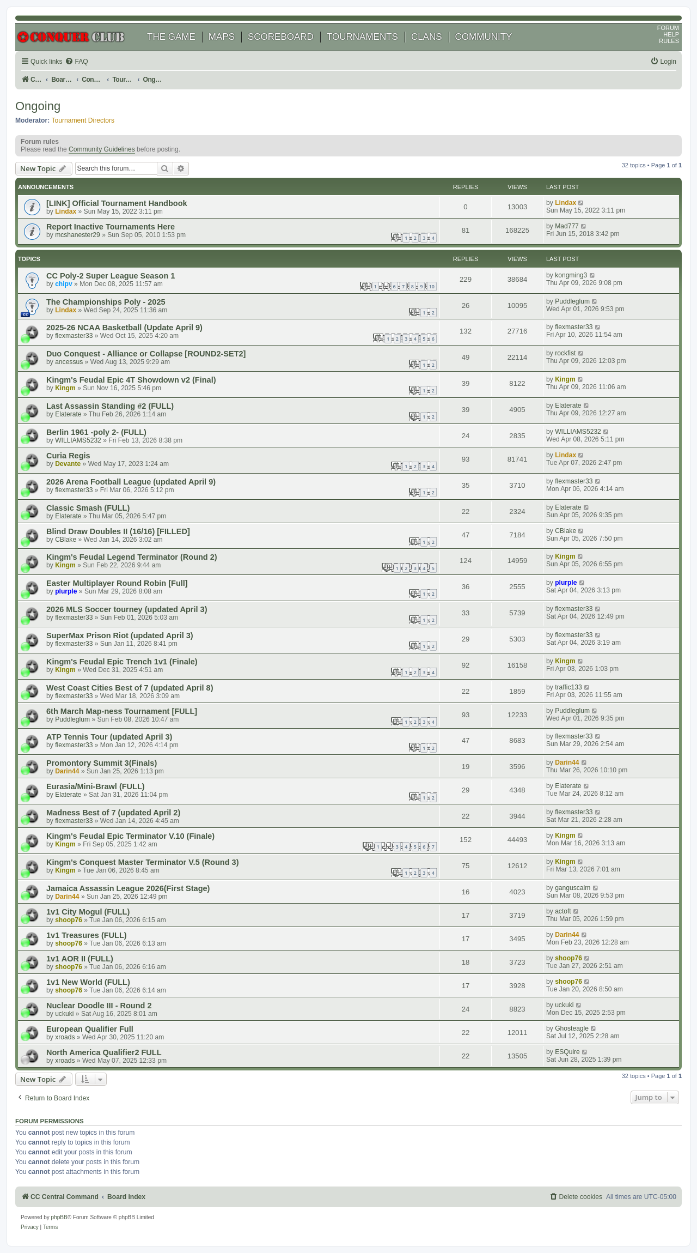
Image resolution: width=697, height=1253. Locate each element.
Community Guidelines (102, 149)
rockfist (565, 353)
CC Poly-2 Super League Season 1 (110, 275)
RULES (669, 41)
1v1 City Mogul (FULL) (88, 911)
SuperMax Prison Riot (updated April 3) (119, 635)
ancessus (69, 362)
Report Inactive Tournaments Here (110, 226)
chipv (63, 284)
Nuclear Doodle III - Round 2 (99, 1005)
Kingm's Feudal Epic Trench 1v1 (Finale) (122, 661)
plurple (66, 591)
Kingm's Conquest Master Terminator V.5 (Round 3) (142, 862)
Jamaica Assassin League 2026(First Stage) (128, 888)
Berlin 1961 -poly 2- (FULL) (96, 432)
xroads (65, 1037)
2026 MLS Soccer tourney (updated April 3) (126, 609)
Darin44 (67, 771)
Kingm (65, 388)
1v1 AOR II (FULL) (79, 958)
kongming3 (571, 275)
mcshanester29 (77, 235)
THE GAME (171, 37)
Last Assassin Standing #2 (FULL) (110, 406)
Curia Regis (68, 455)
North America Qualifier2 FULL (104, 1052)
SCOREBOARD (281, 37)
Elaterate (68, 414)
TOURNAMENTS (362, 37)
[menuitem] (76, 62)
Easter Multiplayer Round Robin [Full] (117, 583)
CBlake (65, 539)
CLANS (426, 37)
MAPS (222, 37)
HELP (671, 34)
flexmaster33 (74, 336)
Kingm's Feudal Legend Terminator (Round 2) (131, 557)
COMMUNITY (483, 37)
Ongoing (37, 106)
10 (432, 286)
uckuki (64, 1014)
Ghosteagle (572, 1028)
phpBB (59, 1217)
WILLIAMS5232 (78, 440)
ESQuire (567, 1052)
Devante (68, 464)
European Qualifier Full (89, 1029)
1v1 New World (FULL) (88, 982)
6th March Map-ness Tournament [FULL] (121, 711)
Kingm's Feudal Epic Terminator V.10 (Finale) (130, 836)
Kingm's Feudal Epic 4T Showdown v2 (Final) (131, 380)
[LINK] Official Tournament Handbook (116, 203)
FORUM (668, 28)
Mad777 (567, 226)
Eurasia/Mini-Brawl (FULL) (95, 786)
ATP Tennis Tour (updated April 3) (109, 737)
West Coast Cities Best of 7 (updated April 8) (129, 687)
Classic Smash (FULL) (88, 508)
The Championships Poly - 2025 (106, 302)
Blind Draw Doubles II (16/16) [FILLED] (118, 531)
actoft (563, 911)
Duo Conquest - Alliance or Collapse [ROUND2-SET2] (146, 353)
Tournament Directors (83, 120)
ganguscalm (572, 888)
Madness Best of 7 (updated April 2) (113, 812)
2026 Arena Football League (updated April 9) (131, 481)
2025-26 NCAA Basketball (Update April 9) (124, 327)
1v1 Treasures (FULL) (86, 935)
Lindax (65, 211)
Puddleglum (572, 301)
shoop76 (68, 920)
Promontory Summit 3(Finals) (101, 763)
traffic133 (568, 687)
